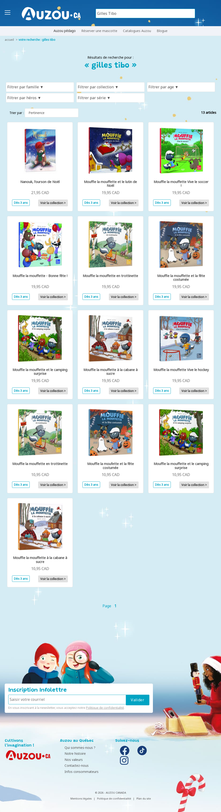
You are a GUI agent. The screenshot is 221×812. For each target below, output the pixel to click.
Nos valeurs (70, 759)
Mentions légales (81, 798)
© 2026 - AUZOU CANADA (110, 792)
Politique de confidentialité (105, 708)
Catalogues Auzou (137, 31)
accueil (9, 40)
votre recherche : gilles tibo (37, 40)
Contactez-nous (73, 765)
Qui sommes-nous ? (76, 747)
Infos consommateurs (78, 771)
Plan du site (143, 798)
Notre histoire (71, 753)
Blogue (162, 31)
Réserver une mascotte (99, 31)
